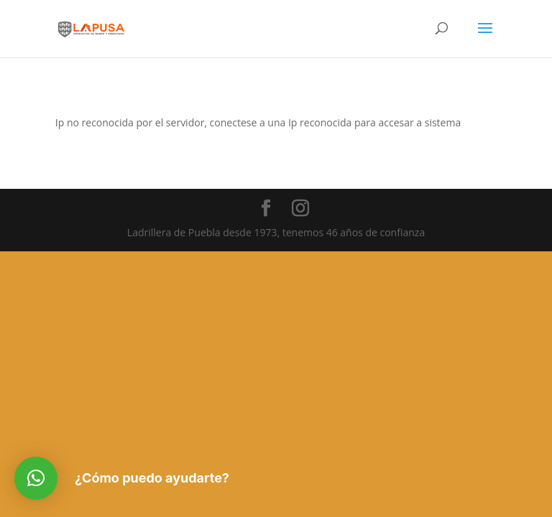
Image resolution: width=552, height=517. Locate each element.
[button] (36, 478)
